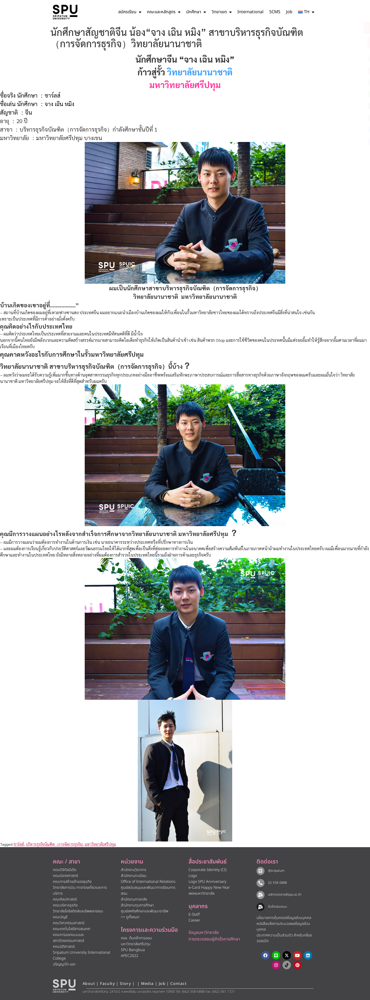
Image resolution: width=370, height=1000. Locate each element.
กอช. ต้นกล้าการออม (136, 938)
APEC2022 (129, 956)
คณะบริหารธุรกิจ (65, 905)
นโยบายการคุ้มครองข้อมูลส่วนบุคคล (283, 918)
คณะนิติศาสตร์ (64, 946)
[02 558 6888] (260, 883)
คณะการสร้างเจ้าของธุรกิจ (72, 881)
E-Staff (194, 914)
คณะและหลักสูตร (164, 12)
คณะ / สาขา (66, 862)
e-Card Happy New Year (209, 887)
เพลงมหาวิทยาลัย (201, 893)
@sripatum (276, 870)
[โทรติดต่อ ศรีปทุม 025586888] (345, 42)
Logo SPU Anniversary (208, 881)
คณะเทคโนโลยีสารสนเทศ (71, 929)
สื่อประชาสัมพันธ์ (208, 862)
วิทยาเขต (222, 12)
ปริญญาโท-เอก (64, 964)
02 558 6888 (277, 882)
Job (289, 12)
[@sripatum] (260, 871)
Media (148, 984)
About (89, 984)
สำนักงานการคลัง (134, 899)
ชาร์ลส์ (18, 844)
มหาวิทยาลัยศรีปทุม (100, 844)
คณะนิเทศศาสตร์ (65, 876)
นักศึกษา (196, 12)
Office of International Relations (148, 881)
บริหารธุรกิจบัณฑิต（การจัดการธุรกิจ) (54, 844)
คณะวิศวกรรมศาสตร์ (68, 923)
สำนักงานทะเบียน (133, 876)
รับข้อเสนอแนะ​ (277, 906)
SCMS (274, 12)
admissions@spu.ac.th (284, 894)
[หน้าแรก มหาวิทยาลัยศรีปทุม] (64, 986)
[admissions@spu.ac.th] (260, 895)
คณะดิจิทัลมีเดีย (64, 870)
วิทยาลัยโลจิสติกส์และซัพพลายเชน (78, 911)
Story (125, 984)
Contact (178, 984)
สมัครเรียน (129, 12)
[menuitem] (306, 12)
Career (194, 920)
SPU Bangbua (133, 950)
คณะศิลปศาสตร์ (65, 899)
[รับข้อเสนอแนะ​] (260, 907)
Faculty (107, 984)
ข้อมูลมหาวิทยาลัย (204, 932)
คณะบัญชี (60, 917)
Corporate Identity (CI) (207, 870)
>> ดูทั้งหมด (130, 917)
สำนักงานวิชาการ (133, 870)
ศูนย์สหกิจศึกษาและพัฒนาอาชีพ (144, 911)
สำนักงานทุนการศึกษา (137, 905)
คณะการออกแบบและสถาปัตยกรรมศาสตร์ (68, 938)
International (250, 12)
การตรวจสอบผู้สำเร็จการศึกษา (214, 939)
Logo (193, 876)
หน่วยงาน (132, 862)
